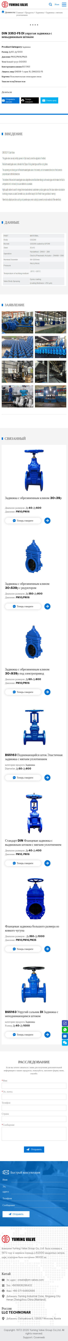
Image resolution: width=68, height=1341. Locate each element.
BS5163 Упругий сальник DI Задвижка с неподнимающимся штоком (31, 1014)
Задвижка (40, 13)
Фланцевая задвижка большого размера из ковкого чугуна (32, 928)
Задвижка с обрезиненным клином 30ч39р (33, 498)
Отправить (34, 1149)
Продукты (29, 13)
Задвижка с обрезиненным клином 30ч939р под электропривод (27, 671)
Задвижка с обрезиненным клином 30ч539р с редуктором (27, 585)
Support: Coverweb (34, 1337)
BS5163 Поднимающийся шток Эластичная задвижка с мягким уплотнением (33, 757)
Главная (19, 13)
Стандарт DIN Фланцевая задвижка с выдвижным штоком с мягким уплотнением (33, 842)
